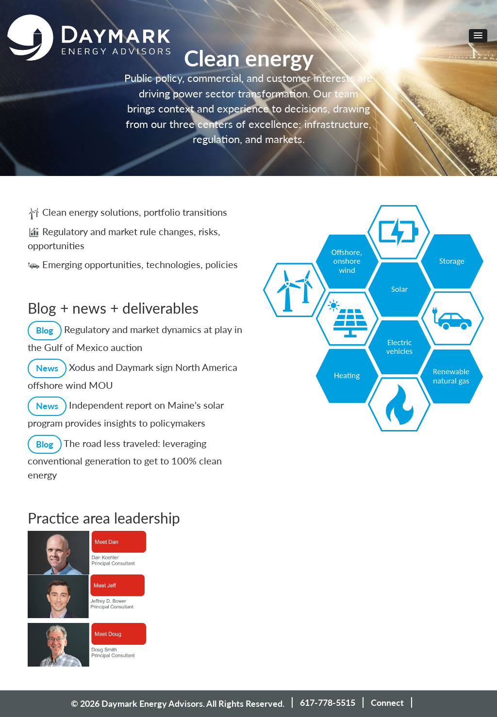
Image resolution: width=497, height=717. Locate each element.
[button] (478, 36)
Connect (387, 702)
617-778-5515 (327, 702)
